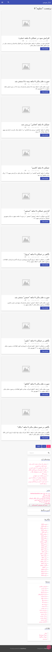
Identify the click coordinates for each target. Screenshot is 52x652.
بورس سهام (44, 598)
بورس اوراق (44, 592)
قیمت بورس (44, 620)
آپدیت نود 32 (46, 495)
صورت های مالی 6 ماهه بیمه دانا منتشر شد (32, 81)
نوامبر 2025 (44, 530)
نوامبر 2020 (44, 536)
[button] (2, 2)
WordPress (23, 648)
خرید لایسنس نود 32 (44, 501)
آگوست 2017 (43, 553)
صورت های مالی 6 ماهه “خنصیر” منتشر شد (32, 297)
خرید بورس (44, 608)
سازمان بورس (43, 612)
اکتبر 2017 (44, 551)
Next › (39, 446)
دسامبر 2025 (44, 528)
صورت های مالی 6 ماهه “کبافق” (36, 384)
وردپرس (45, 639)
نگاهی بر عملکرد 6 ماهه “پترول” (36, 254)
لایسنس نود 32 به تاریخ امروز (42, 500)
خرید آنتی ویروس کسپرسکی (39, 505)
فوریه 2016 (44, 573)
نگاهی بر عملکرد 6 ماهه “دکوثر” (36, 341)
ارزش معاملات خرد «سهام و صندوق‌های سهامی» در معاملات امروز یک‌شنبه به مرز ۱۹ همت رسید (38, 477)
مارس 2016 (44, 571)
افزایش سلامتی (42, 41)
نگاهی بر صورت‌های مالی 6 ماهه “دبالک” (33, 427)
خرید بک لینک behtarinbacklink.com (40, 493)
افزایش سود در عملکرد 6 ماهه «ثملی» (33, 38)
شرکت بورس (43, 616)
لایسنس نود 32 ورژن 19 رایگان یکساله (39, 498)
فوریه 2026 (44, 524)
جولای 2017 (44, 555)
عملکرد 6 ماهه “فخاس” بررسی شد (35, 124)
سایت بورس (44, 614)
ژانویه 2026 (44, 526)
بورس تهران (44, 596)
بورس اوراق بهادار (42, 594)
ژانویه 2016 (44, 575)
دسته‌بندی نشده (43, 610)
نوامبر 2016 (44, 563)
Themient (46, 648)
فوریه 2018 (44, 546)
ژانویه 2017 (44, 559)
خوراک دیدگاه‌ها (43, 637)
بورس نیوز (44, 604)
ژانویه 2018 (44, 547)
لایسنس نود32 (46, 496)
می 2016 (44, 567)
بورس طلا (44, 600)
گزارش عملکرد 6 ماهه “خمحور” (36, 211)
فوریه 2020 (44, 540)
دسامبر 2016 (44, 561)
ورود (46, 633)
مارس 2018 (44, 544)
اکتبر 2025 (44, 532)
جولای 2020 (44, 538)
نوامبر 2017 (44, 549)
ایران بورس (44, 588)
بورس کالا (44, 602)
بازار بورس (47, 2)
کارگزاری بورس (43, 621)
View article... (44, 48)
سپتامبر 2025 (43, 534)
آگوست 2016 (43, 565)
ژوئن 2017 (44, 557)
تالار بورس (44, 606)
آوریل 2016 (44, 569)
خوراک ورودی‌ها (43, 635)
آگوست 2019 (43, 542)
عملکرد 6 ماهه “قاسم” (40, 168)
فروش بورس (43, 618)
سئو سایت (47, 503)
